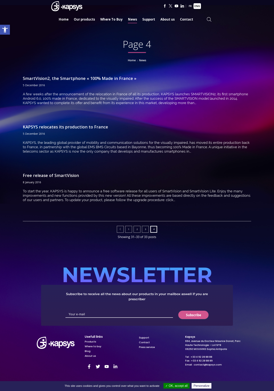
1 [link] (128, 229)
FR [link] (190, 6)
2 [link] (137, 229)
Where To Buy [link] (111, 19)
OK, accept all (176, 385)
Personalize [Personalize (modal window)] (201, 385)
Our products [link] (84, 19)
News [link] (132, 19)
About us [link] (167, 19)
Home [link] (63, 19)
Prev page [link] (120, 229)
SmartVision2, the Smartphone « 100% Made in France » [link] (85, 78)
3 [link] (145, 229)
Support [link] (148, 19)
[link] (5, 30)
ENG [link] (197, 6)
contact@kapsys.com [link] (208, 364)
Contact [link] (186, 19)
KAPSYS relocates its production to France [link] (69, 126)
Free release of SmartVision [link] (53, 175)
